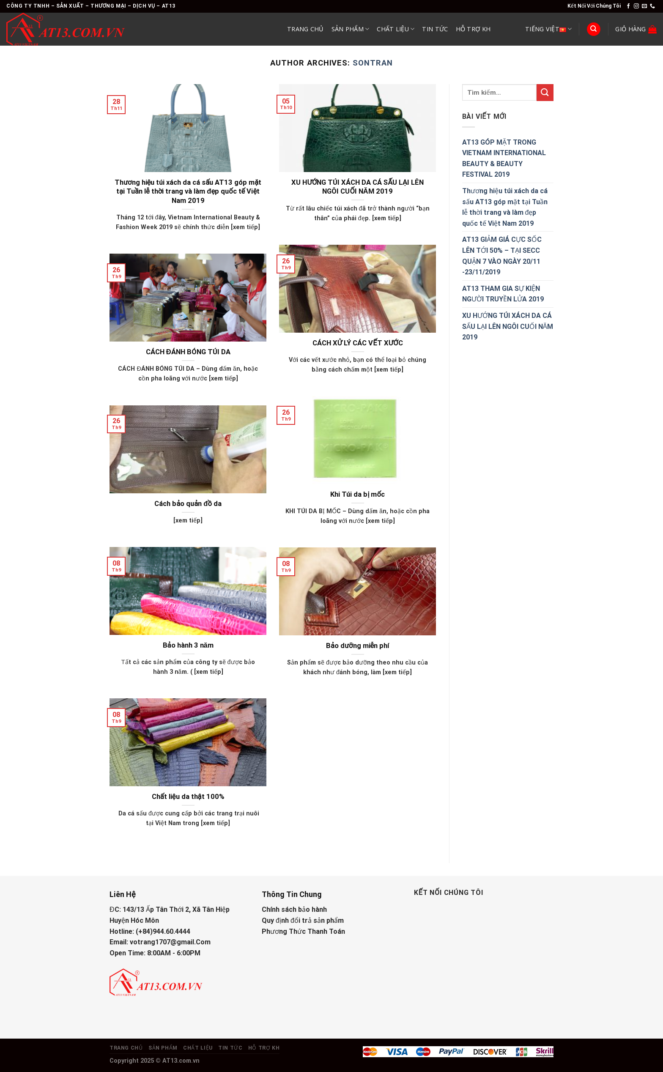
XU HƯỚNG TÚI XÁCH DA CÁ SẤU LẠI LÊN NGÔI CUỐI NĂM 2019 (357, 187)
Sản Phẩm (351, 29)
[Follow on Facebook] (628, 6)
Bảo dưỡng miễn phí (357, 646)
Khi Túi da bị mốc (357, 494)
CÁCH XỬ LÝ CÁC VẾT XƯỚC (357, 343)
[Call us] (652, 6)
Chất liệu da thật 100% (188, 797)
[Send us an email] (644, 6)
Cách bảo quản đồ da (188, 504)
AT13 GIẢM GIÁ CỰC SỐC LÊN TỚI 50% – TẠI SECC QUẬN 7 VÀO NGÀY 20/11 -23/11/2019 (502, 255)
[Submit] (545, 92)
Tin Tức (435, 29)
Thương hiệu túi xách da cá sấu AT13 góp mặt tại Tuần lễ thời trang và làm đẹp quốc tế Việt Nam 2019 (188, 191)
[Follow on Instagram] (636, 6)
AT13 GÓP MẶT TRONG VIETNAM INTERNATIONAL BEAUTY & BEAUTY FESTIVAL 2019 (504, 158)
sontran (372, 62)
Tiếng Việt (548, 29)
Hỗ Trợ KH (473, 29)
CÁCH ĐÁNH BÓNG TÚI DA (188, 352)
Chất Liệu (395, 29)
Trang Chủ (305, 29)
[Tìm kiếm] (593, 29)
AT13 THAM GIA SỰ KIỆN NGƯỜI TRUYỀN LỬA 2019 (503, 294)
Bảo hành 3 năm (188, 645)
